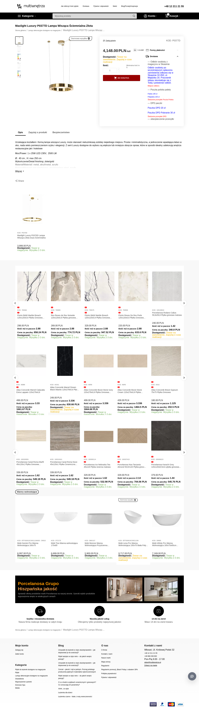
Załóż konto (19, 654)
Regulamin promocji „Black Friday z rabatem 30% (119, 670)
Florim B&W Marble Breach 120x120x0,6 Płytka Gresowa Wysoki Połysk (97, 316)
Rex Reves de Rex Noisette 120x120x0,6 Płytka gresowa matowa (63, 316)
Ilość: (106, 65)
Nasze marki (106, 658)
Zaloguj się (19, 650)
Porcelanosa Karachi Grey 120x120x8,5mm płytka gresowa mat (166, 466)
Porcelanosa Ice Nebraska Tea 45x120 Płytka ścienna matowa (98, 466)
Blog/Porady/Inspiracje (129, 6)
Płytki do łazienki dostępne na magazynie (30, 670)
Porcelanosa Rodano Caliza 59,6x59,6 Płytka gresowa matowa (167, 314)
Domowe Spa (20, 685)
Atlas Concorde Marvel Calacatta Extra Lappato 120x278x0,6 (31, 391)
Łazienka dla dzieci (65, 693)
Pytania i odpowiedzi (101, 6)
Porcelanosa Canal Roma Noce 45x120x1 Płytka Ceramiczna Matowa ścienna (64, 463)
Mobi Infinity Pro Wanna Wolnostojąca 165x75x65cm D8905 (164, 544)
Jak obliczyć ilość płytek (69, 6)
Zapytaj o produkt (37, 132)
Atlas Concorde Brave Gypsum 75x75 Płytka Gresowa (165, 391)
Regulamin (105, 666)
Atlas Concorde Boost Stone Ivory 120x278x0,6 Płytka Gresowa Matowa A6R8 (99, 391)
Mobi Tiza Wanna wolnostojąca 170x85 (64, 544)
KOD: (169, 40)
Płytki (17, 673)
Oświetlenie (19, 679)
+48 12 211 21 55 (174, 6)
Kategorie (28, 16)
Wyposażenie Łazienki (23, 682)
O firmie (104, 650)
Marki (115, 6)
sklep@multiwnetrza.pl (152, 662)
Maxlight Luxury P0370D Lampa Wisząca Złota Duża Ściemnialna (31, 236)
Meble (17, 688)
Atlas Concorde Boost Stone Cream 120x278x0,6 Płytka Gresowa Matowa (130, 391)
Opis (20, 132)
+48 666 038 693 (150, 656)
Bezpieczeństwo (61, 132)
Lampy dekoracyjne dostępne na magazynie (31, 676)
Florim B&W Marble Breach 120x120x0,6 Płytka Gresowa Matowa (29, 316)
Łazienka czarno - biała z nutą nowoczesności (75, 697)
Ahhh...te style (63, 689)
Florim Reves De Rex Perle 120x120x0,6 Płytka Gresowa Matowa (131, 316)
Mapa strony (105, 662)
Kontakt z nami (106, 654)
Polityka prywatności (108, 674)
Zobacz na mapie (150, 665)
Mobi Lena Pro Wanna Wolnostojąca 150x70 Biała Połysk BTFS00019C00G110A (133, 544)
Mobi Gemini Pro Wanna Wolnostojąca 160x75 (27, 544)
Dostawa (86, 6)
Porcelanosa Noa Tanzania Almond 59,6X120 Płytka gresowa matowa (132, 466)
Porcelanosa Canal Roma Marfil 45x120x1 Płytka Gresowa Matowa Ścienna (31, 463)
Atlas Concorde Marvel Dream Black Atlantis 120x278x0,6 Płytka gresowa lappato (65, 388)
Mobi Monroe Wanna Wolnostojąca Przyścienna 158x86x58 (96, 544)
